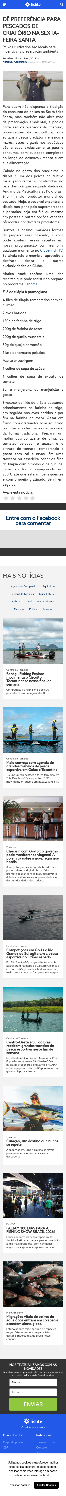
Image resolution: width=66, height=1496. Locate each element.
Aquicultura (20, 61)
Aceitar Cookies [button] (46, 1485)
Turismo (47, 609)
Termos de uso (46, 1442)
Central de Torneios (23, 594)
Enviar (33, 1404)
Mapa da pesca (13, 1442)
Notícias (7, 61)
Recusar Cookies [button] (20, 1485)
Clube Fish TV (51, 250)
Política (33, 609)
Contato (41, 1447)
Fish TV (16, 601)
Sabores (30, 284)
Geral (29, 601)
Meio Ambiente (45, 601)
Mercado (19, 609)
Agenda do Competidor (24, 586)
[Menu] (5, 4)
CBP (5, 1447)
